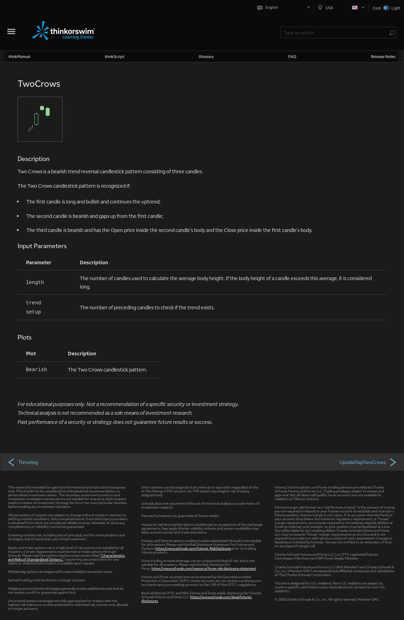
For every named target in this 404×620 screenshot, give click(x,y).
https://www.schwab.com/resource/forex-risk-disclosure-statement (204, 568)
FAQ (292, 56)
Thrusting (22, 462)
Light (395, 8)
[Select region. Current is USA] (341, 7)
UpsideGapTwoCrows (368, 462)
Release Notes (383, 56)
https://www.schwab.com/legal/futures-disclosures (196, 598)
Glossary (206, 56)
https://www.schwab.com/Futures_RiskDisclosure (193, 548)
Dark (377, 8)
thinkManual (19, 56)
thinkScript (114, 56)
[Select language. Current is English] (285, 7)
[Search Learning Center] (334, 32)
